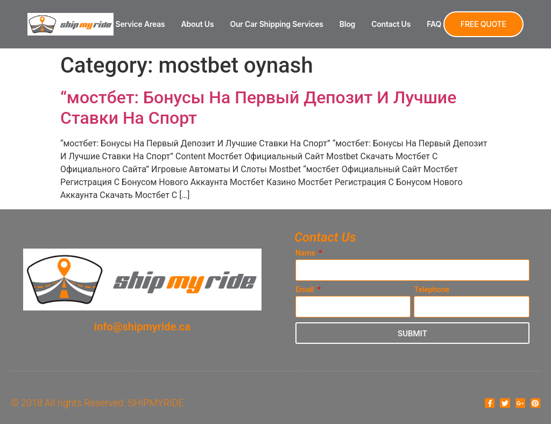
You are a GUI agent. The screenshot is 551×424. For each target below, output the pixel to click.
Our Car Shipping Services (276, 24)
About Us (197, 24)
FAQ (434, 24)
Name (306, 253)
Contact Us (391, 24)
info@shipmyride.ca (142, 326)
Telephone (431, 290)
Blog (347, 24)
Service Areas (140, 24)
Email (305, 290)
